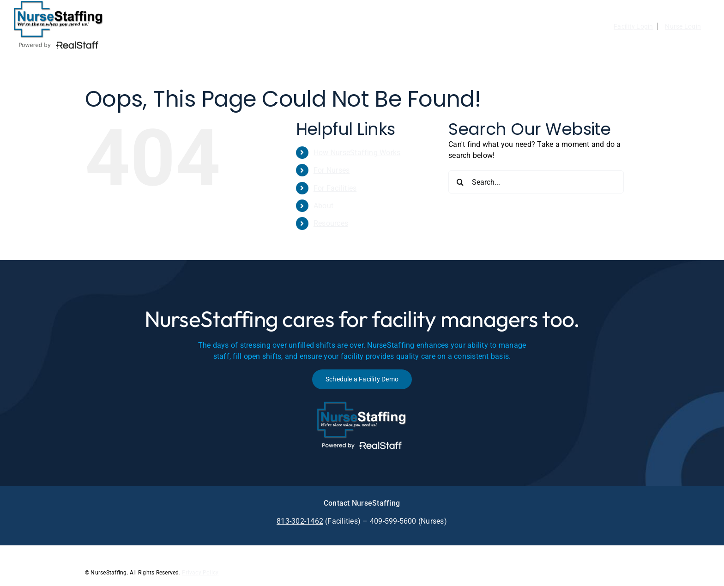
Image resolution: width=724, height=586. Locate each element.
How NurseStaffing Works (357, 152)
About (323, 205)
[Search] (459, 181)
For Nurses (332, 170)
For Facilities (335, 188)
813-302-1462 (300, 521)
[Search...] (536, 181)
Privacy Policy (200, 572)
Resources (331, 223)
